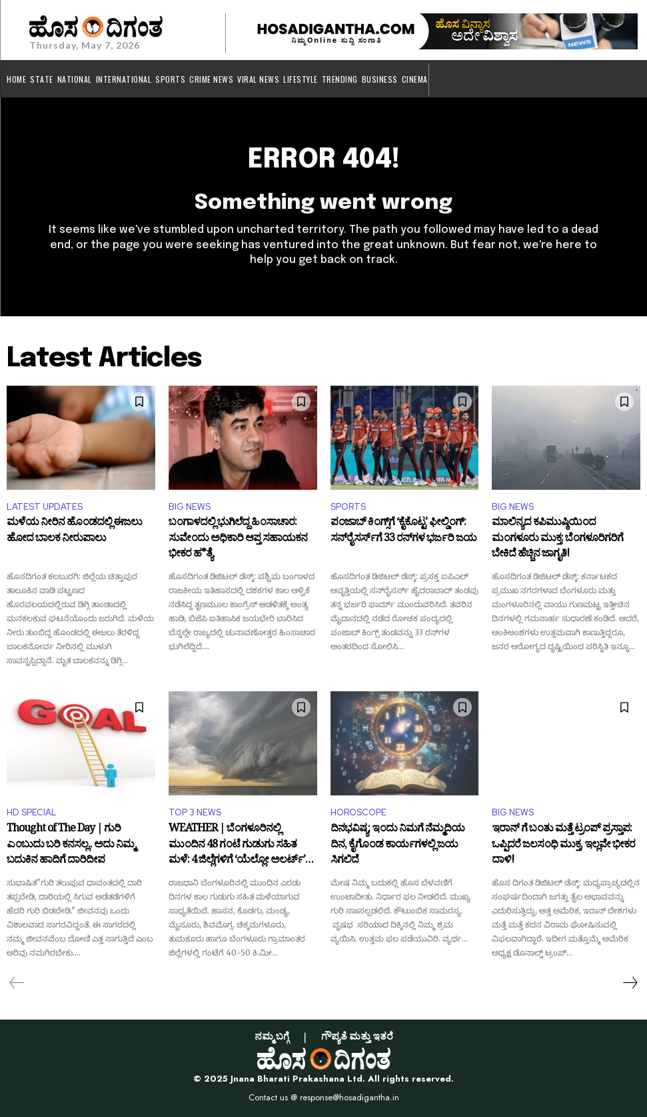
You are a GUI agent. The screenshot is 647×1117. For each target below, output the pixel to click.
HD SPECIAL (32, 812)
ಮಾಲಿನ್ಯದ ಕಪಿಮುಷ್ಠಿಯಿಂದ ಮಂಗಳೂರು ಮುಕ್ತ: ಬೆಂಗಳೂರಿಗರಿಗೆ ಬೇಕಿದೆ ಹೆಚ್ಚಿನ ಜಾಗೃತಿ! (557, 539)
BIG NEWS (190, 506)
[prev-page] (17, 983)
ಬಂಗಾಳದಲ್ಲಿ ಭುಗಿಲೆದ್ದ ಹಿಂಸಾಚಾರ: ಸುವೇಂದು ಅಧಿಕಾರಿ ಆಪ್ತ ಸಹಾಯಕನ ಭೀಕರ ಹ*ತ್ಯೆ (238, 539)
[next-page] (629, 983)
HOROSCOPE (358, 812)
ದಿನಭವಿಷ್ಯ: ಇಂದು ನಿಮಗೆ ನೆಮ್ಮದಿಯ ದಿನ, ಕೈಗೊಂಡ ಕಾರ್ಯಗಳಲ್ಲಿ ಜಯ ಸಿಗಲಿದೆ (397, 846)
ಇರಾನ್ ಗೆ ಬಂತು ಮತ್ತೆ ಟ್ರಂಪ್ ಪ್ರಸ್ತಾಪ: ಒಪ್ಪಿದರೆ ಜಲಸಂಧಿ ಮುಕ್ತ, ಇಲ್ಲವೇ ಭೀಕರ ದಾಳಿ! (563, 846)
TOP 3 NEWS (195, 812)
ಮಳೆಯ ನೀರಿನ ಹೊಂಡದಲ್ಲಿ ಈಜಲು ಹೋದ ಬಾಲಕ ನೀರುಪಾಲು (74, 532)
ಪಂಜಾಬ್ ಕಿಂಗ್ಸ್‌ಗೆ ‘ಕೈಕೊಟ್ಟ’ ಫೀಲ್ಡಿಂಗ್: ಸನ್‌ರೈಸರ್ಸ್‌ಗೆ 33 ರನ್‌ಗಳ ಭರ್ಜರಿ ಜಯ (403, 532)
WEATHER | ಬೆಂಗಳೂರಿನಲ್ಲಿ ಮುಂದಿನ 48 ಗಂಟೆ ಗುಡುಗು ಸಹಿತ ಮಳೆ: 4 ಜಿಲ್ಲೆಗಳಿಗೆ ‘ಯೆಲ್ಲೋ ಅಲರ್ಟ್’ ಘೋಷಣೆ (237, 846)
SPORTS (348, 506)
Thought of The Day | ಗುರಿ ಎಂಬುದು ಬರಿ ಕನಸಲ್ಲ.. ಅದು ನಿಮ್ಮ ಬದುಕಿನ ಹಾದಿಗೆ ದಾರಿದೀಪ (71, 846)
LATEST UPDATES (45, 506)
